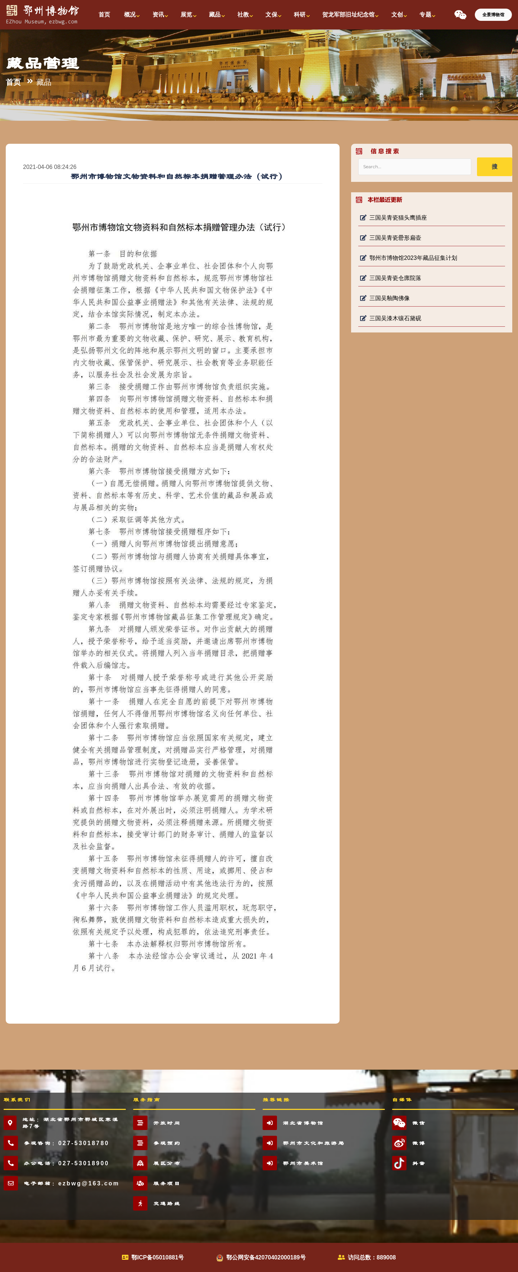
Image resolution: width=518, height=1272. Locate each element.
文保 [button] (271, 14)
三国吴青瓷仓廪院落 (390, 278)
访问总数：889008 (372, 1257)
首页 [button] (104, 14)
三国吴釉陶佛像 (385, 298)
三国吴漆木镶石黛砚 (390, 318)
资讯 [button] (158, 14)
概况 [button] (130, 14)
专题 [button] (425, 14)
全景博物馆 (493, 14)
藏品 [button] (215, 14)
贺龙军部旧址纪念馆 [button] (348, 14)
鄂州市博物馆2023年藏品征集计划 (408, 258)
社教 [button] (243, 14)
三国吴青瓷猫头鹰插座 (393, 218)
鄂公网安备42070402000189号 (266, 1257)
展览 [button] (186, 14)
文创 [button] (397, 14)
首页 (13, 82)
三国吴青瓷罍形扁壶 (390, 238)
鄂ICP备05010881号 (157, 1257)
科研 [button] (299, 14)
